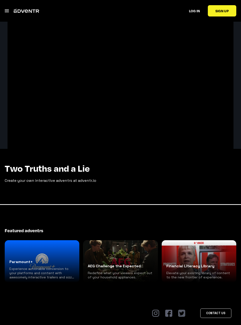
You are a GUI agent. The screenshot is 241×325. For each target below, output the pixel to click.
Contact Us (215, 313)
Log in (194, 11)
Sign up (222, 11)
